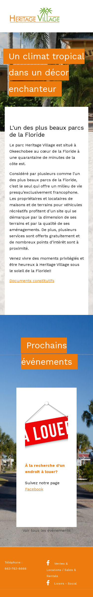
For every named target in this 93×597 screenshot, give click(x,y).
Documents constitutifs (31, 280)
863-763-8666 (16, 568)
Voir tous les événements (47, 530)
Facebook (34, 489)
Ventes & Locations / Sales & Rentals (61, 570)
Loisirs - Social (62, 583)
